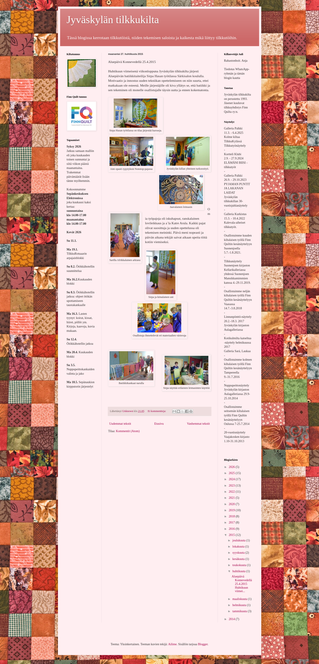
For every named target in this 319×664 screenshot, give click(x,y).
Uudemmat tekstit (120, 423)
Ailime (172, 644)
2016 (232, 528)
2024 (232, 479)
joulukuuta (239, 540)
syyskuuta (239, 552)
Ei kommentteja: (157, 411)
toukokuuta (239, 565)
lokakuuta (238, 546)
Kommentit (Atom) (128, 431)
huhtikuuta (239, 571)
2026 (232, 467)
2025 (232, 473)
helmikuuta (239, 605)
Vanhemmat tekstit (198, 423)
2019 (232, 510)
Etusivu (159, 423)
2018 (232, 516)
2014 (232, 619)
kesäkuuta (238, 559)
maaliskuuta (240, 599)
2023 (232, 485)
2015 (232, 535)
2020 (232, 504)
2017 (232, 522)
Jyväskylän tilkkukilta (113, 19)
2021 (232, 497)
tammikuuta (240, 611)
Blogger (202, 644)
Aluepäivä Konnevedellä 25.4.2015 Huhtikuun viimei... (242, 584)
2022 (232, 491)
